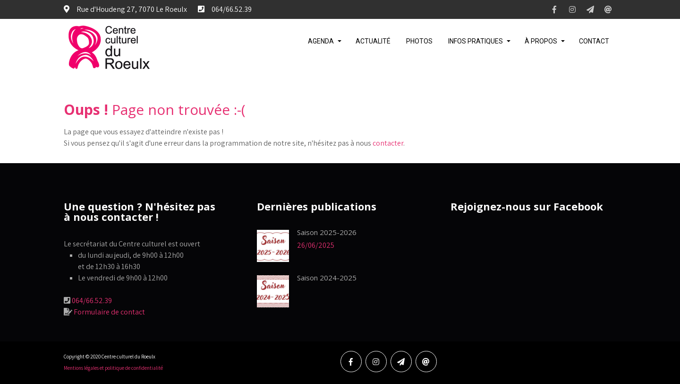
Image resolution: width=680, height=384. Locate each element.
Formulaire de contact (109, 312)
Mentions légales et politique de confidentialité (113, 368)
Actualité (373, 41)
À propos (541, 41)
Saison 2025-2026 (327, 232)
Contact (594, 41)
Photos (419, 41)
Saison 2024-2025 (327, 277)
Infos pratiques (475, 41)
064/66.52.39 (92, 300)
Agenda (321, 41)
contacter (388, 143)
